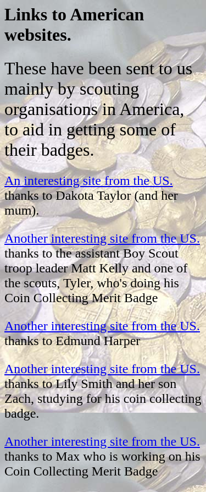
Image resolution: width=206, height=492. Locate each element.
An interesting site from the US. (88, 180)
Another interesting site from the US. (102, 238)
